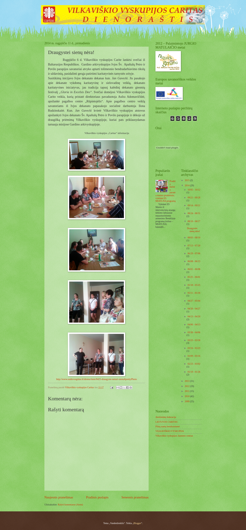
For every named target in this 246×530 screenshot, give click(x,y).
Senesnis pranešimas (135, 497)
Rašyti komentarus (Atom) (70, 504)
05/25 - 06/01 (194, 277)
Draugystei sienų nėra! (193, 230)
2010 (187, 396)
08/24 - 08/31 (194, 213)
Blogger (137, 523)
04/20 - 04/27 (194, 308)
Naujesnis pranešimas (58, 497)
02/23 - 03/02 (194, 364)
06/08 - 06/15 (194, 261)
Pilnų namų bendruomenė (167, 426)
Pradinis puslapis (97, 497)
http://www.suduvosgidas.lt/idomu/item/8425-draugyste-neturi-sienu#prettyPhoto (96, 379)
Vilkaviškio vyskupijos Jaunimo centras (174, 435)
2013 (187, 381)
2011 (187, 391)
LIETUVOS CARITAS (166, 422)
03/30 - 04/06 (194, 332)
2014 (187, 185)
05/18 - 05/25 (194, 285)
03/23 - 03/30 (194, 340)
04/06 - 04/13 (194, 324)
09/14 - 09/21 (194, 205)
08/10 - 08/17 (194, 221)
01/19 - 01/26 (194, 372)
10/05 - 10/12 (194, 189)
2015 (187, 180)
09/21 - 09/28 (194, 197)
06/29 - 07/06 (194, 253)
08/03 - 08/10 (194, 237)
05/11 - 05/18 (194, 293)
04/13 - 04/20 (194, 316)
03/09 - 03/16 (194, 356)
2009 (187, 401)
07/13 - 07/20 (194, 245)
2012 (187, 386)
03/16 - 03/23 (194, 348)
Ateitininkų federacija (165, 417)
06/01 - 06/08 (194, 269)
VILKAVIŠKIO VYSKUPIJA (169, 431)
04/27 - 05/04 (194, 301)
